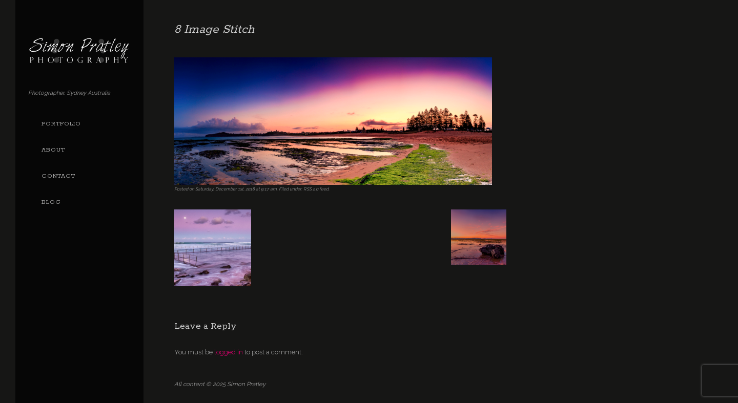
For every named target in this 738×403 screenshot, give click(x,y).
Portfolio (61, 124)
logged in (228, 352)
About (53, 150)
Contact (58, 176)
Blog (51, 202)
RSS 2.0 (310, 189)
